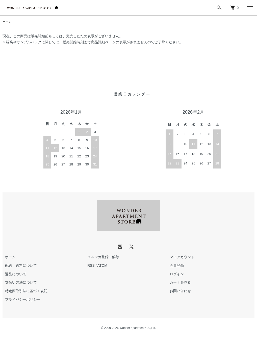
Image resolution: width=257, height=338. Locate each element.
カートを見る (180, 282)
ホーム (7, 22)
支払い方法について (21, 282)
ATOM (102, 265)
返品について (15, 274)
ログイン (177, 274)
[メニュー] (249, 7)
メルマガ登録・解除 (103, 257)
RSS (91, 265)
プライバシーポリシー (22, 299)
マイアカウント (182, 257)
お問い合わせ (180, 291)
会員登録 (177, 265)
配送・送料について (21, 265)
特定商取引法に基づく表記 (26, 291)
